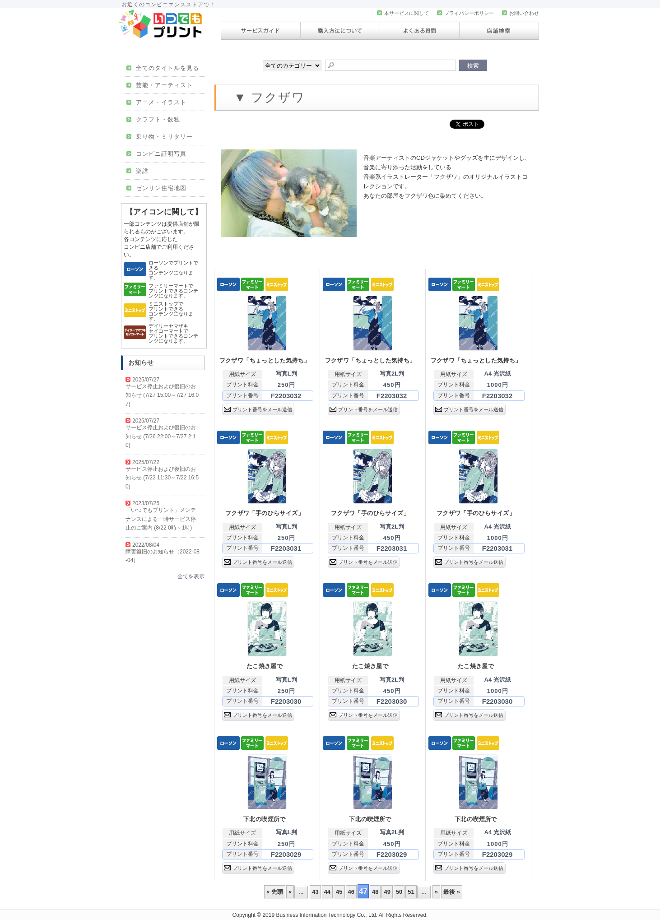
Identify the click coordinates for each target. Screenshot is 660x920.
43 (315, 891)
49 (387, 891)
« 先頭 (274, 891)
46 (351, 891)
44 (327, 891)
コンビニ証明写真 (156, 153)
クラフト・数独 (153, 119)
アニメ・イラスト (156, 102)
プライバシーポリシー (465, 13)
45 (339, 891)
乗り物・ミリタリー (159, 136)
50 (399, 891)
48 (375, 891)
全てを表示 (191, 576)
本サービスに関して (403, 13)
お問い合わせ (520, 13)
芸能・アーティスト (159, 85)
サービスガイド (260, 31)
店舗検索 (499, 31)
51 (411, 891)
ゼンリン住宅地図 (156, 188)
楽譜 (137, 170)
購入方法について (340, 31)
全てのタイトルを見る (162, 68)
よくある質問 (419, 31)
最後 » (451, 891)
